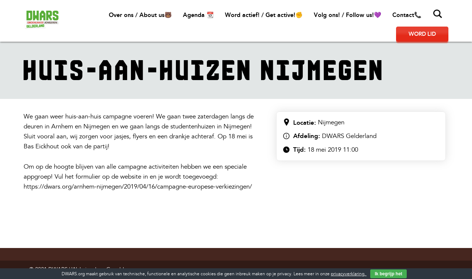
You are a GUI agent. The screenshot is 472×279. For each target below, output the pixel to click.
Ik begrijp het (388, 273)
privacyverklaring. (349, 274)
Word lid (422, 34)
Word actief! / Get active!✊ (264, 14)
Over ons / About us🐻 (140, 14)
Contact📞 (406, 14)
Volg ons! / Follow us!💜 (347, 14)
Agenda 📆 (198, 14)
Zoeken (437, 14)
